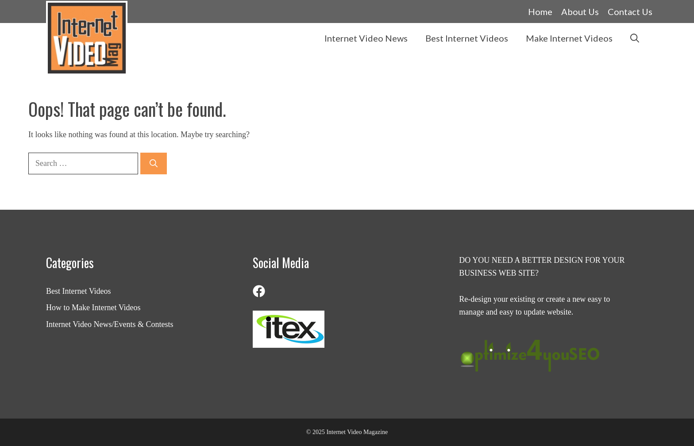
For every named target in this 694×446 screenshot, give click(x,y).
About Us (580, 11)
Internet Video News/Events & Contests (110, 324)
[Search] (153, 163)
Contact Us (630, 11)
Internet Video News (366, 38)
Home (540, 11)
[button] (634, 38)
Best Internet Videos (466, 38)
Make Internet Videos (569, 38)
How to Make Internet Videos (93, 307)
